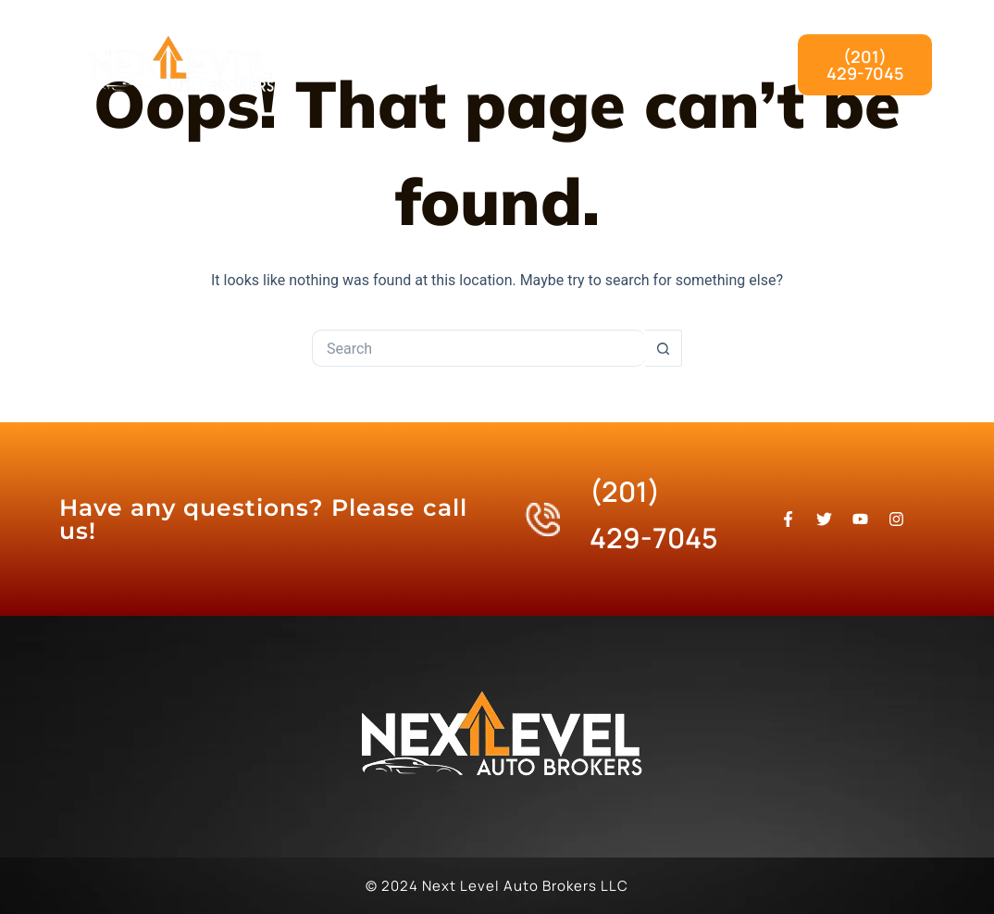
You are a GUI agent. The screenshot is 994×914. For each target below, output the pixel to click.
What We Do (534, 43)
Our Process (675, 43)
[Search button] (663, 348)
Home (417, 43)
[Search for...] (478, 348)
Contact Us (678, 86)
